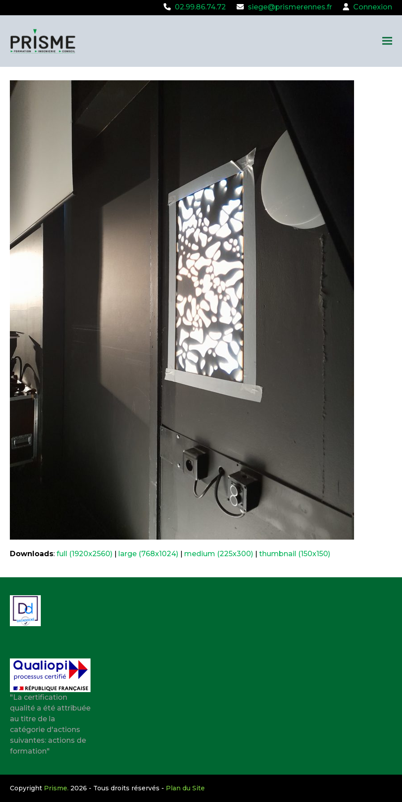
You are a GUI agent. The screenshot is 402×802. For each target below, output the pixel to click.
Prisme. (56, 788)
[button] (387, 41)
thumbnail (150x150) (294, 553)
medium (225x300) (218, 553)
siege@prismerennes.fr (290, 7)
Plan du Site (185, 788)
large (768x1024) (148, 553)
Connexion (372, 7)
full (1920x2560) (84, 553)
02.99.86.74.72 (200, 7)
